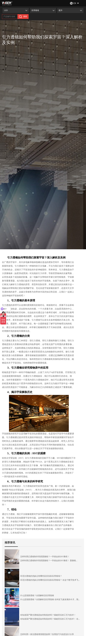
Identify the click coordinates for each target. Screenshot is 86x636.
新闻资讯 (10, 31)
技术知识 (18, 31)
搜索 (23, 16)
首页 (4, 31)
